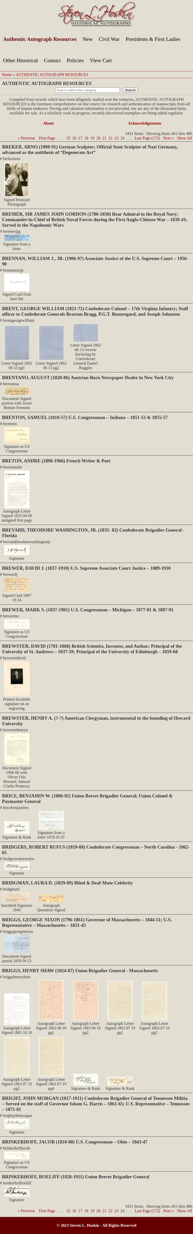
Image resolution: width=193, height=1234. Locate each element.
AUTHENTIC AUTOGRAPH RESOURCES (52, 74)
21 (105, 138)
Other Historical (20, 60)
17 (80, 138)
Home (7, 74)
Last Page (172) (147, 138)
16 (74, 138)
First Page (47, 138)
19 (92, 138)
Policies (75, 60)
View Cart (101, 60)
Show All (184, 138)
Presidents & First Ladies (153, 39)
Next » (168, 138)
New (88, 39)
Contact (52, 60)
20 (98, 138)
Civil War (109, 39)
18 (86, 138)
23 (117, 138)
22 (111, 138)
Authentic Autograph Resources (40, 39)
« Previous (26, 138)
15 (68, 138)
